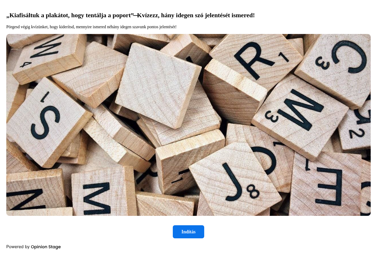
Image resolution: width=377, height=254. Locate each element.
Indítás (188, 231)
